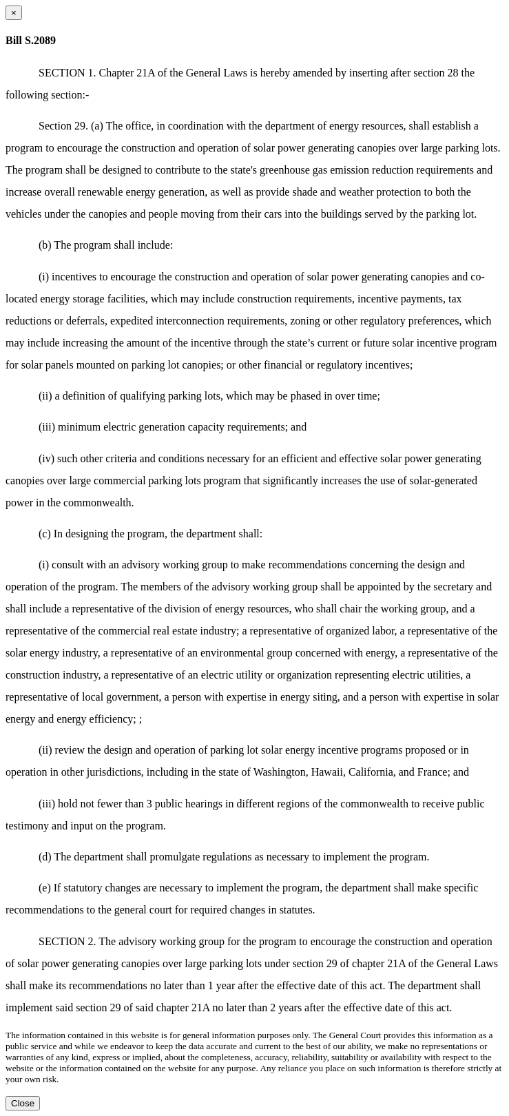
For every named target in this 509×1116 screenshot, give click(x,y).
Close (22, 1103)
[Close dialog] (14, 13)
